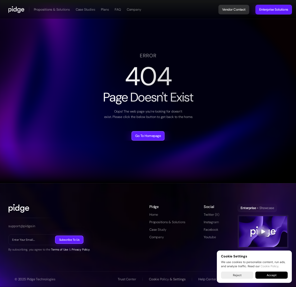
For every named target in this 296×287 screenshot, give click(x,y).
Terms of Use (59, 249)
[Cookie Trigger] (178, 279)
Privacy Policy (80, 249)
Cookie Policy (269, 266)
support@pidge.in (21, 226)
